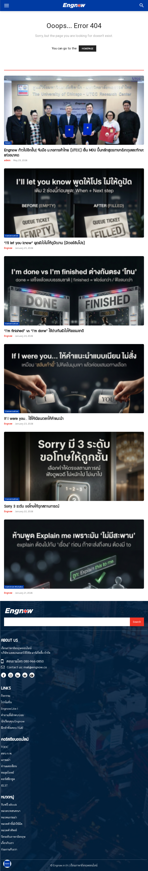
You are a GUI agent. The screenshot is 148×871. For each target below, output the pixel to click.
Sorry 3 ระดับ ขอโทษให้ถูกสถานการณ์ (31, 506)
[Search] (137, 622)
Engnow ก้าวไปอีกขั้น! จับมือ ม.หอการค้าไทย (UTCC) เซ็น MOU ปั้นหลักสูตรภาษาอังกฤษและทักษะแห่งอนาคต (74, 152)
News (7, 143)
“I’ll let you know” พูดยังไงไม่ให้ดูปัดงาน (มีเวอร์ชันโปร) (44, 242)
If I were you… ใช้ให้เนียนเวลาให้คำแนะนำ (33, 418)
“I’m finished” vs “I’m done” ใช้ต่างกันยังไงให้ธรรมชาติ (44, 330)
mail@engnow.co (35, 667)
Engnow (8, 247)
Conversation (11, 236)
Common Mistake (14, 587)
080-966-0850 (34, 661)
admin (7, 160)
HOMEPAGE (87, 48)
